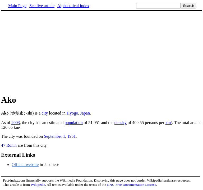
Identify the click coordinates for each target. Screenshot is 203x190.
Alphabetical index (73, 5)
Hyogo (72, 113)
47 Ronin (9, 145)
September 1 (54, 136)
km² (168, 122)
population (73, 122)
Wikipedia (38, 185)
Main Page (17, 5)
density (120, 122)
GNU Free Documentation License (131, 185)
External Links (18, 155)
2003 (15, 122)
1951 (71, 136)
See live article (41, 5)
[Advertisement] (101, 52)
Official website (25, 164)
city (44, 113)
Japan (85, 113)
